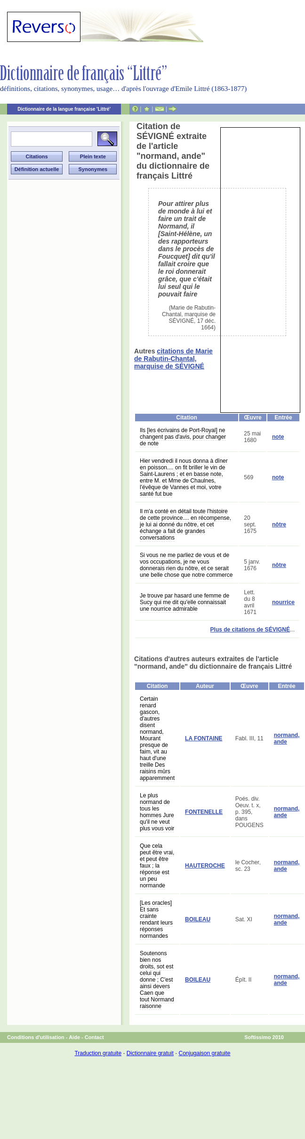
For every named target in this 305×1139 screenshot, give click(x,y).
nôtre (279, 524)
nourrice (283, 602)
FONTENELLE (204, 812)
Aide (74, 1037)
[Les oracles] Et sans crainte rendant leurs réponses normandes (156, 919)
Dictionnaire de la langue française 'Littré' (64, 109)
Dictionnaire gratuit (150, 1053)
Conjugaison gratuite (204, 1053)
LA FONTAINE (203, 738)
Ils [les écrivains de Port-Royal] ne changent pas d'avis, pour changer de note (183, 437)
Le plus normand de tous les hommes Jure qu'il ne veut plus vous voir (157, 812)
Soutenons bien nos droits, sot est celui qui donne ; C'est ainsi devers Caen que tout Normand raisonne (157, 979)
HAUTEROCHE (205, 865)
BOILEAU (197, 919)
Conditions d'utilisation (35, 1037)
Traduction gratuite (97, 1053)
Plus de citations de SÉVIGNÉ (250, 629)
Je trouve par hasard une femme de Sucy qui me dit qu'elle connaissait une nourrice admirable (184, 602)
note (278, 437)
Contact (94, 1037)
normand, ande (287, 738)
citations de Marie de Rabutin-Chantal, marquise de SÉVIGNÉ (173, 358)
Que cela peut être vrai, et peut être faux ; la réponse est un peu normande (157, 866)
